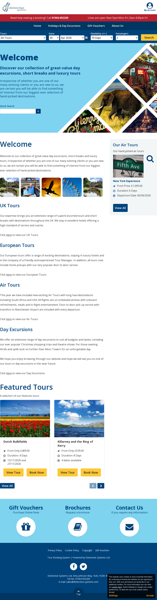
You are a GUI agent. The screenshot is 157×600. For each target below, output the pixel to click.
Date (51, 33)
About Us (117, 26)
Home (37, 26)
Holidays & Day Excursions (64, 26)
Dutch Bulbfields (15, 441)
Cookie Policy (72, 550)
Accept (150, 595)
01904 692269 (60, 18)
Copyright (87, 550)
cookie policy (117, 587)
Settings (113, 595)
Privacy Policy (55, 550)
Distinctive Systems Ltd (98, 557)
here (9, 235)
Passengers (122, 33)
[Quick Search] (18, 111)
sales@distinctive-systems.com (82, 581)
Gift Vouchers (96, 26)
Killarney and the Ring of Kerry (75, 443)
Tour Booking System (58, 557)
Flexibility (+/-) (99, 33)
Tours (3, 33)
